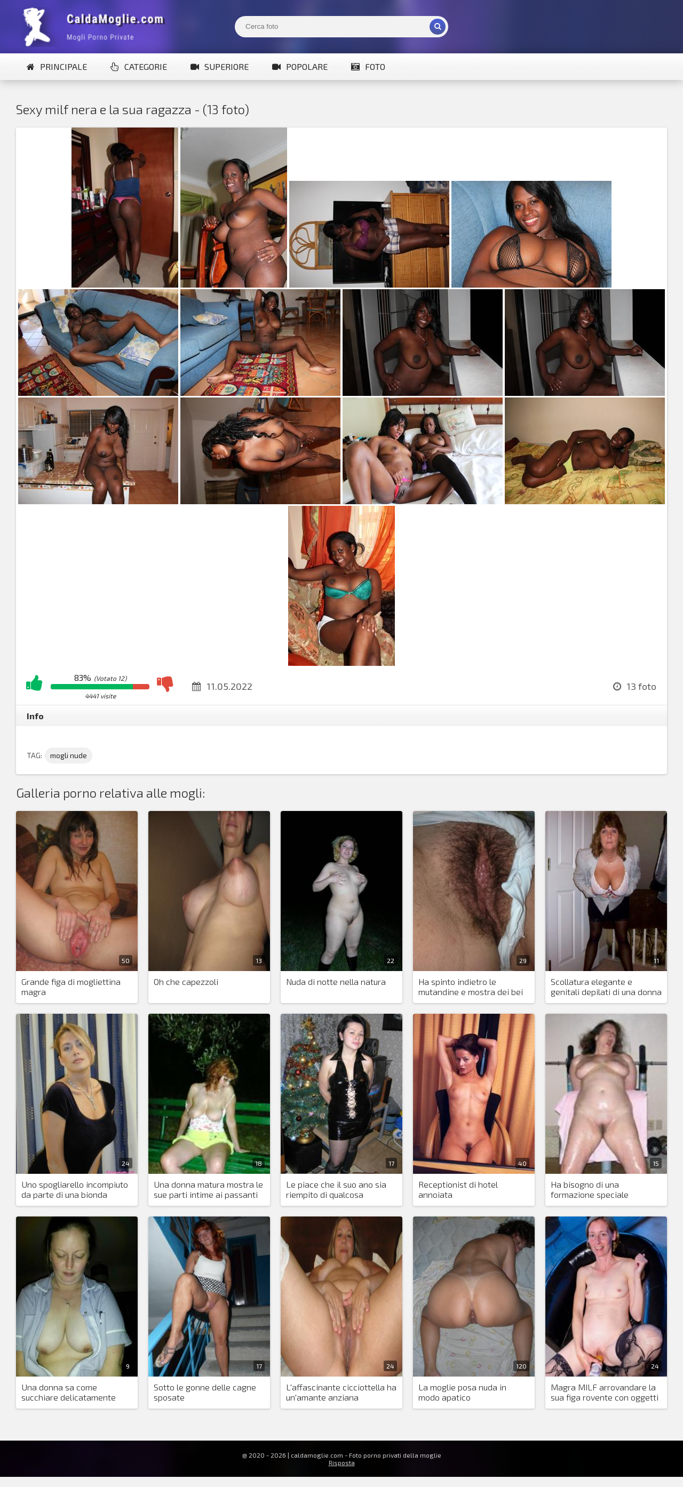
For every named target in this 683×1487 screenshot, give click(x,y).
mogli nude (68, 755)
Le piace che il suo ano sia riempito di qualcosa (336, 1189)
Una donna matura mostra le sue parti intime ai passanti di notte (208, 1189)
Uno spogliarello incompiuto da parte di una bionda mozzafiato (74, 1189)
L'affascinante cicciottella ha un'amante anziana (341, 1392)
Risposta (342, 1462)
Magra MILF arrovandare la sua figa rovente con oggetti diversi (604, 1392)
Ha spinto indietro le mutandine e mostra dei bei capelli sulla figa (470, 987)
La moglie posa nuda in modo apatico (462, 1392)
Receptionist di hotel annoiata (458, 1189)
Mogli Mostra (96, 26)
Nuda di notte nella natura (336, 981)
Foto (368, 66)
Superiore (219, 66)
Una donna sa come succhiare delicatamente (68, 1392)
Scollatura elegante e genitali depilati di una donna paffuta (606, 987)
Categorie (138, 66)
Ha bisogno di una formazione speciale (590, 1189)
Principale (57, 66)
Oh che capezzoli (186, 981)
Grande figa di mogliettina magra (71, 986)
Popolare (300, 66)
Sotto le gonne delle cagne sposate (205, 1392)
